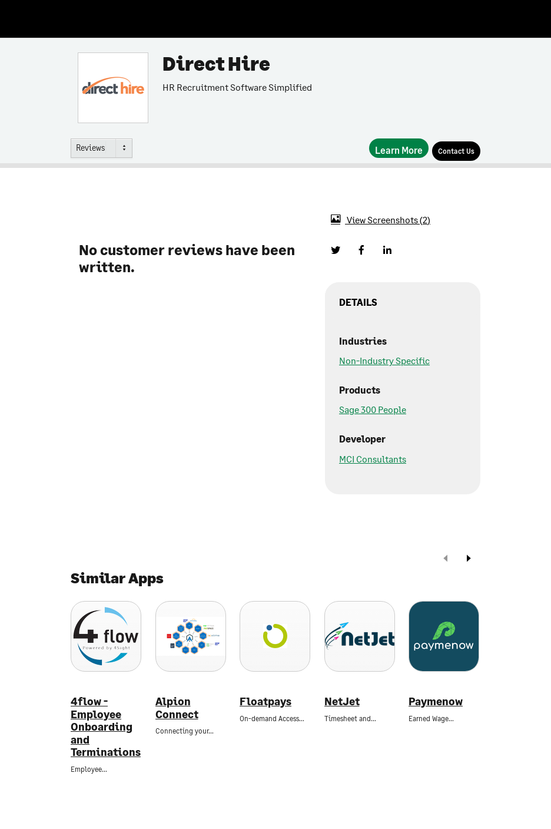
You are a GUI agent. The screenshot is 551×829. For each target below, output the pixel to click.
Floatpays (265, 701)
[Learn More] (399, 148)
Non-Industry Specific (384, 360)
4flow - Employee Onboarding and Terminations (106, 726)
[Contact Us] (456, 151)
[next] (468, 559)
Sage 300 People (372, 409)
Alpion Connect (176, 708)
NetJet (342, 701)
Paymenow (436, 701)
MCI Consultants (372, 458)
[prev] (445, 559)
